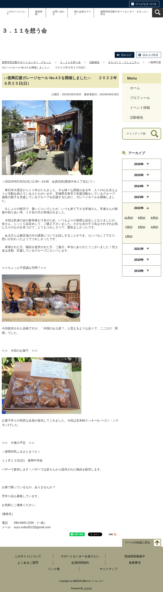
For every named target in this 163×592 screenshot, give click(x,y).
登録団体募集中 (134, 556)
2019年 (139, 270)
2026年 (139, 164)
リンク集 (54, 568)
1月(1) (128, 236)
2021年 (139, 248)
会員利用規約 (80, 562)
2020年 (139, 259)
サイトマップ (108, 568)
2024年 (139, 186)
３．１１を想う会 (70, 62)
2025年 (139, 175)
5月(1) (141, 227)
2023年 (139, 197)
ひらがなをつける (146, 3)
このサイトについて (16, 12)
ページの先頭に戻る (137, 542)
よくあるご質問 (27, 562)
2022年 (139, 208)
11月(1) (128, 217)
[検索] (154, 133)
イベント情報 (140, 108)
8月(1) (154, 217)
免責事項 (135, 562)
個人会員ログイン (82, 12)
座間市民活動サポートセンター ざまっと (26, 62)
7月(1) (128, 227)
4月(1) (154, 227)
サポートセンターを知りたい (80, 556)
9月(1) (141, 217)
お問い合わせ (58, 12)
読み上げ (126, 54)
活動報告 (94, 62)
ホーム (135, 88)
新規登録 (38, 12)
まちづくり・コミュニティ (123, 62)
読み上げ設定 (150, 54)
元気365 (88, 588)
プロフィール (140, 98)
